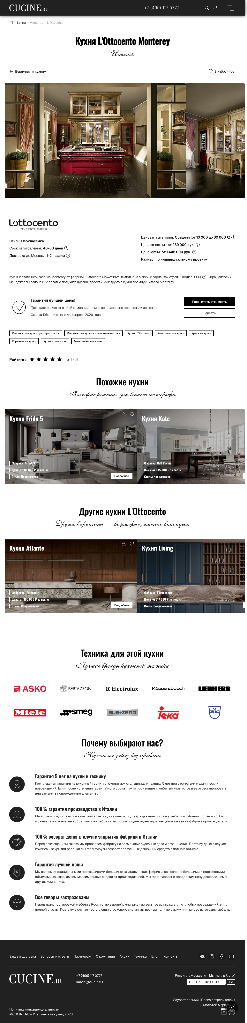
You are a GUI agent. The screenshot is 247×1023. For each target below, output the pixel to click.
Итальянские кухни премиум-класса (36, 333)
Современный (30, 606)
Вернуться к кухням (30, 71)
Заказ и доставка (22, 956)
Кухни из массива (55, 341)
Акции (124, 956)
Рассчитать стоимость (209, 302)
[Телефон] (161, 8)
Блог (155, 956)
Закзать (210, 313)
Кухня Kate (156, 418)
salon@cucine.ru (91, 982)
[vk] (202, 956)
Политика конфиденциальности (34, 1009)
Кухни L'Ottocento (138, 333)
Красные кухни (201, 333)
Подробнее (121, 476)
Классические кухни (170, 333)
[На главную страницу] (28, 7)
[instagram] (212, 956)
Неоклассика (29, 476)
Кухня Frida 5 (26, 418)
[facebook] (222, 956)
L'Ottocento (32, 592)
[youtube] (231, 956)
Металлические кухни (88, 341)
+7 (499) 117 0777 (89, 976)
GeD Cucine (164, 463)
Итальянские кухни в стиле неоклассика (93, 333)
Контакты (170, 956)
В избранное (224, 71)
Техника (140, 956)
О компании (105, 956)
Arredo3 (30, 463)
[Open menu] (230, 7)
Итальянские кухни (48, 1014)
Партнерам (82, 956)
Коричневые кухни (24, 341)
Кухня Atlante (26, 547)
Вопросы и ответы (55, 956)
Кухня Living (157, 547)
